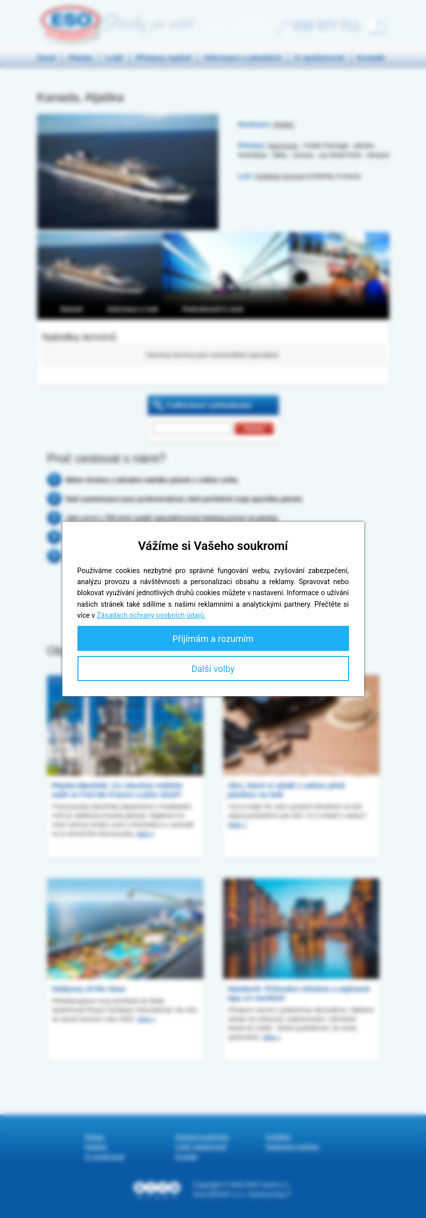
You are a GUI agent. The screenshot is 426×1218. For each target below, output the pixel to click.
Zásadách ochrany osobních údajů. (151, 615)
